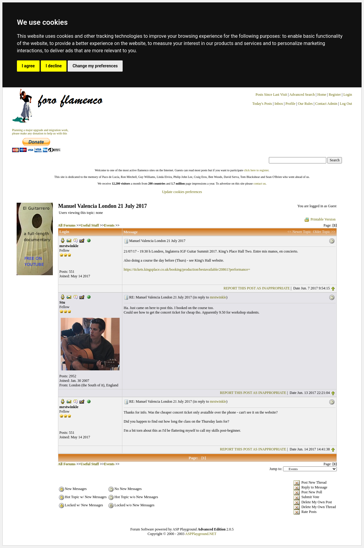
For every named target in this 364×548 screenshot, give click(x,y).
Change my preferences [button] (95, 65)
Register (335, 94)
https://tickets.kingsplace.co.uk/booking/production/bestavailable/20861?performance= (187, 269)
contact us (259, 183)
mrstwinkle (218, 297)
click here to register (256, 170)
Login (347, 94)
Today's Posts (262, 104)
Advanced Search (302, 94)
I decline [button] (54, 65)
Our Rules (305, 104)
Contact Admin (326, 104)
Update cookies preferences (182, 192)
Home (321, 94)
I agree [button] (28, 65)
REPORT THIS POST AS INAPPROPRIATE (257, 288)
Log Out (346, 104)
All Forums (67, 225)
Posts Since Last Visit (271, 94)
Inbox (279, 104)
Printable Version (320, 219)
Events (109, 225)
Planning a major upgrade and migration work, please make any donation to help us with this (40, 131)
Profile (290, 104)
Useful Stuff (90, 225)
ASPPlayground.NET (201, 534)
